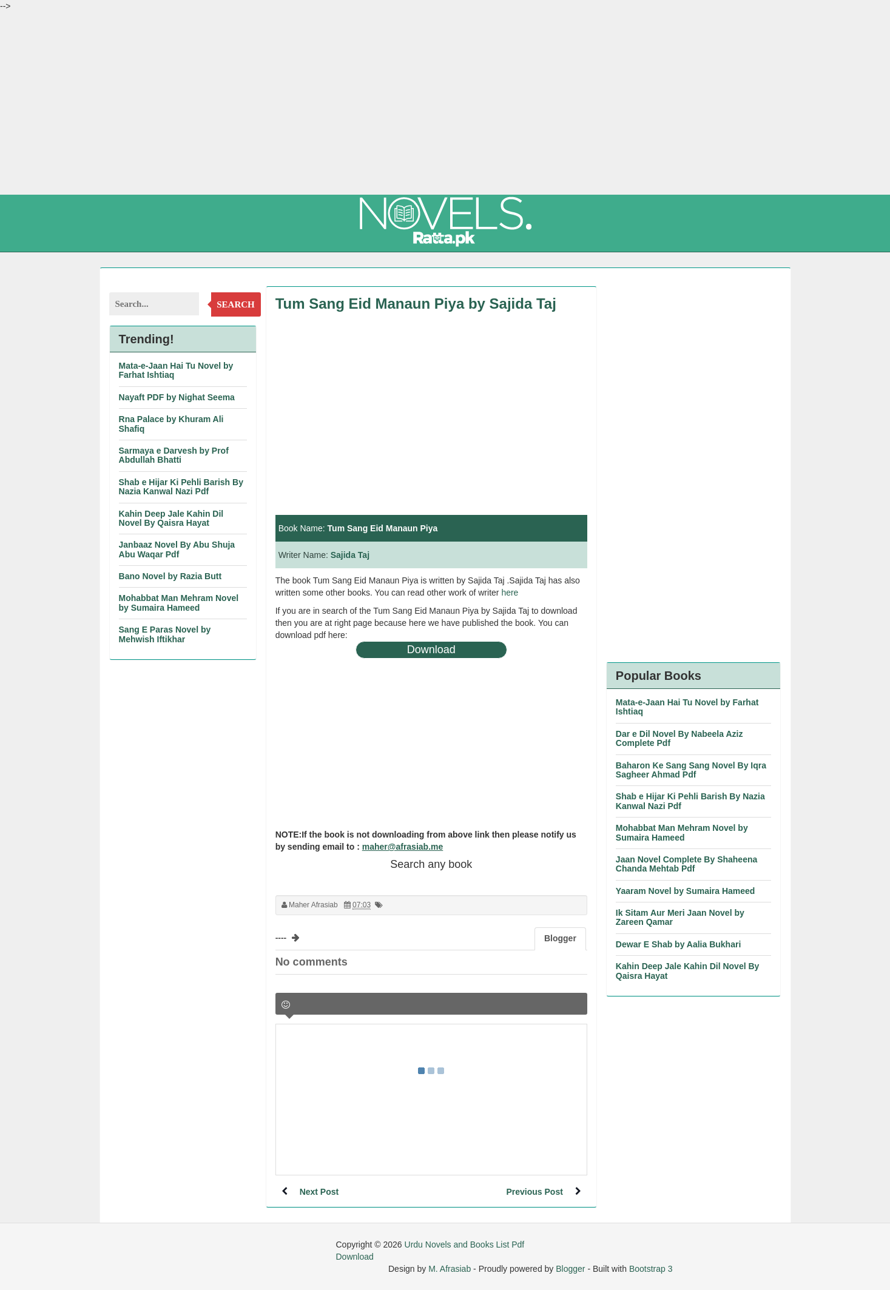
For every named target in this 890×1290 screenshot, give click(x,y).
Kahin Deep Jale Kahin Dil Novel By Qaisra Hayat (171, 518)
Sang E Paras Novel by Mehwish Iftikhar (165, 634)
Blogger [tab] (560, 938)
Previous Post (534, 1192)
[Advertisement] (445, 103)
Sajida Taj (350, 555)
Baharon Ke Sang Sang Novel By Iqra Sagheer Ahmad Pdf (691, 770)
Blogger (570, 1269)
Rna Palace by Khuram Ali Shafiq (171, 423)
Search (236, 304)
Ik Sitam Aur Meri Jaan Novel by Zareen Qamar (680, 917)
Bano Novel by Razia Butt (170, 576)
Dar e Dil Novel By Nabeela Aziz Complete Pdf (679, 738)
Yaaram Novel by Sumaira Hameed (685, 891)
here (509, 592)
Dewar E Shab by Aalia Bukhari (678, 944)
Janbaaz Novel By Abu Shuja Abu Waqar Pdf (177, 549)
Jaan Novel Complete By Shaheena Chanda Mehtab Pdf (686, 864)
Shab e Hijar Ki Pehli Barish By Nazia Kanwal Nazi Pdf (181, 486)
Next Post (319, 1192)
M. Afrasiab (449, 1269)
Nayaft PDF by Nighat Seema (177, 397)
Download (431, 649)
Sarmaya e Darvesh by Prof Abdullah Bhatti (174, 455)
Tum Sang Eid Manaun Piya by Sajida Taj (415, 303)
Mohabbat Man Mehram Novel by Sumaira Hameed (179, 602)
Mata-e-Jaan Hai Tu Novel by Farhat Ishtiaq (176, 370)
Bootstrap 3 (651, 1269)
